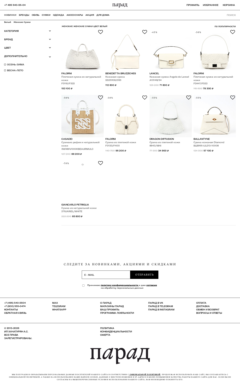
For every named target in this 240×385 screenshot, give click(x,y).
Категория (27, 30)
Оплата (201, 303)
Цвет (27, 47)
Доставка (203, 306)
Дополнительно (27, 56)
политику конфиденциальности (120, 285)
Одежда (58, 15)
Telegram (58, 306)
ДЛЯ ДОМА (103, 15)
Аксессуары (75, 15)
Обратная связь (15, 313)
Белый (7, 22)
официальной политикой (145, 374)
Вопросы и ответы (209, 313)
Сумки (46, 15)
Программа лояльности (117, 313)
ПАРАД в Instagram (161, 309)
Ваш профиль (109, 309)
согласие (151, 285)
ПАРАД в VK (155, 303)
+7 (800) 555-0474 (15, 306)
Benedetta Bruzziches (120, 73)
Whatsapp (59, 309)
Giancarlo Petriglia (75, 204)
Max (55, 303)
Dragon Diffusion (162, 139)
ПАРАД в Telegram (160, 306)
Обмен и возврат (207, 309)
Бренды (24, 15)
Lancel (154, 73)
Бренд (27, 39)
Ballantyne (202, 139)
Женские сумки (22, 22)
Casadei (66, 139)
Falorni (66, 73)
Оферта (105, 335)
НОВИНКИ (10, 15)
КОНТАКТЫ (11, 309)
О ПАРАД (105, 303)
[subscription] (106, 275)
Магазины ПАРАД (112, 306)
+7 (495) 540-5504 (15, 303)
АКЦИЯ (89, 15)
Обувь (35, 15)
